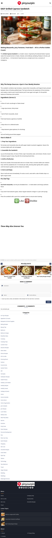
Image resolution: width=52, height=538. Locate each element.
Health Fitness (4, 379)
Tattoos (2, 458)
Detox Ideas (3, 350)
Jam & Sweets (4, 406)
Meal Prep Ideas (4, 417)
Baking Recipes (4, 324)
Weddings (3, 476)
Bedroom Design (5, 333)
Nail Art (2, 420)
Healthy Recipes (4, 385)
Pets (2, 435)
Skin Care (3, 446)
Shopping (3, 443)
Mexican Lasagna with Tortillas (9, 277)
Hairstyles (3, 374)
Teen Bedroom (4, 464)
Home (2, 10)
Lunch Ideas (3, 411)
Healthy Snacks (4, 388)
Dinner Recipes (4, 353)
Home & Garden (4, 397)
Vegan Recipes (4, 470)
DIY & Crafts (3, 356)
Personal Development (6, 432)
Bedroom (3, 330)
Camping (3, 339)
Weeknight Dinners (5, 478)
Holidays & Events (5, 391)
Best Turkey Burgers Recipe (44, 276)
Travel (2, 467)
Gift (1, 371)
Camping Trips (4, 341)
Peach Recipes (4, 429)
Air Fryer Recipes (5, 315)
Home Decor (4, 400)
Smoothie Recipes (5, 449)
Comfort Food (4, 344)
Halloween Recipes (5, 376)
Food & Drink (6, 10)
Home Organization (5, 403)
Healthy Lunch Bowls (6, 382)
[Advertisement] (26, 72)
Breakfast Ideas (4, 336)
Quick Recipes (4, 441)
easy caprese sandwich (9, 260)
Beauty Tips (3, 327)
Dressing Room (4, 359)
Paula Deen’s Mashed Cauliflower (26, 277)
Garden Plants (4, 368)
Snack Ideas (3, 452)
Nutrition (3, 423)
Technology (3, 461)
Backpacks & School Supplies (7, 321)
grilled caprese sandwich (19, 260)
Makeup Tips (4, 414)
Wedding (3, 473)
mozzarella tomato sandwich (30, 260)
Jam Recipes (3, 409)
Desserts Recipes (5, 347)
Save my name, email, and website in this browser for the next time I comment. (21, 298)
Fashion (2, 362)
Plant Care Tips (4, 438)
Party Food (3, 426)
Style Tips (3, 455)
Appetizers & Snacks (5, 318)
